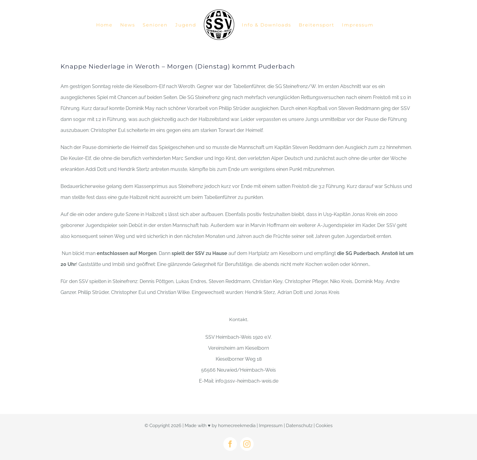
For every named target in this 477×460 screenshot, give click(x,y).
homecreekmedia (237, 425)
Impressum (271, 425)
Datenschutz (299, 425)
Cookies (324, 425)
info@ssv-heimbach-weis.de (246, 381)
